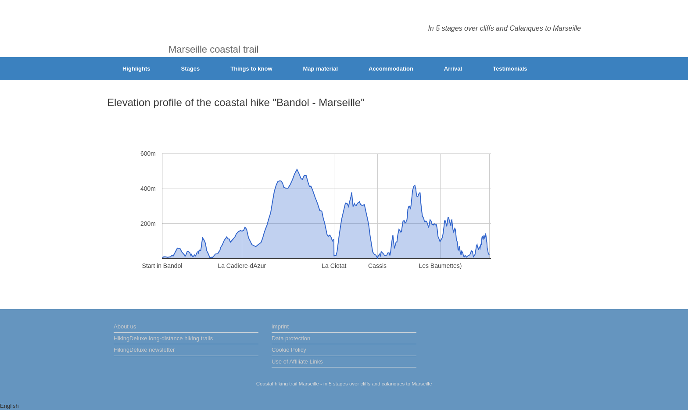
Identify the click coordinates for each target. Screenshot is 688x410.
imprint (280, 326)
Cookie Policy (289, 349)
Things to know (251, 68)
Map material (320, 68)
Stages (190, 68)
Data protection (291, 338)
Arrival (453, 68)
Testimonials (510, 68)
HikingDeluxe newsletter (144, 349)
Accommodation (391, 68)
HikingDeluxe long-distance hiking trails (163, 338)
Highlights (136, 68)
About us (125, 326)
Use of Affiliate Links (297, 361)
